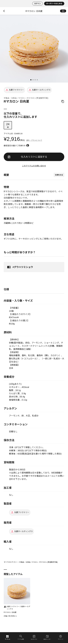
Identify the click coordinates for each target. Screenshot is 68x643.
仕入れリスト (34, 637)
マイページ (60, 637)
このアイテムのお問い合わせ (34, 166)
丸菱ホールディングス (39, 90)
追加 (63, 11)
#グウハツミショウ (19, 267)
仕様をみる (59, 175)
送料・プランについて (34, 140)
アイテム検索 (21, 637)
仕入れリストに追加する (27, 156)
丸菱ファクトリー (14, 90)
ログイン (37, 3)
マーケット (7, 637)
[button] (30, 79)
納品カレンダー (47, 637)
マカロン (22, 98)
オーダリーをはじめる (54, 3)
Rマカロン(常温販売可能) (37, 98)
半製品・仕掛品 (10, 98)
